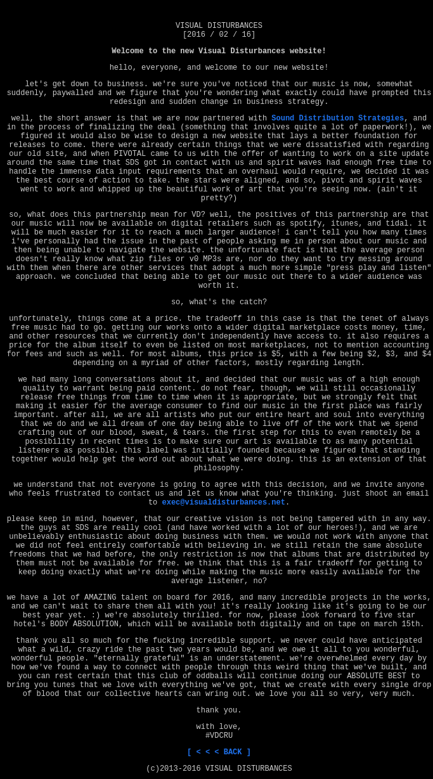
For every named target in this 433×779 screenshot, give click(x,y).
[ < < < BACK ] (219, 752)
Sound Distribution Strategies (337, 118)
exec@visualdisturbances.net (223, 502)
